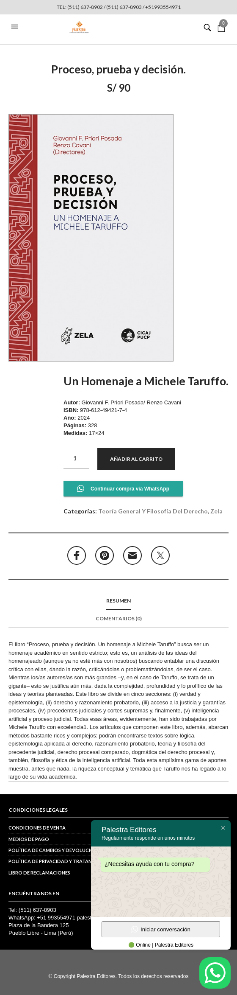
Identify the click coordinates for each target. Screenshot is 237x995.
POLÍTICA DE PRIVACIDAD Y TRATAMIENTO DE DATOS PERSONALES (85, 861)
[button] (16, 27)
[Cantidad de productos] (76, 458)
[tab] (118, 601)
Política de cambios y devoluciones (55, 850)
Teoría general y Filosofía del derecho (153, 511)
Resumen (118, 600)
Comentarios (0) (119, 618)
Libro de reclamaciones (39, 872)
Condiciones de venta (37, 827)
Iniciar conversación (160, 929)
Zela (216, 511)
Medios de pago (28, 839)
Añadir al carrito (136, 459)
